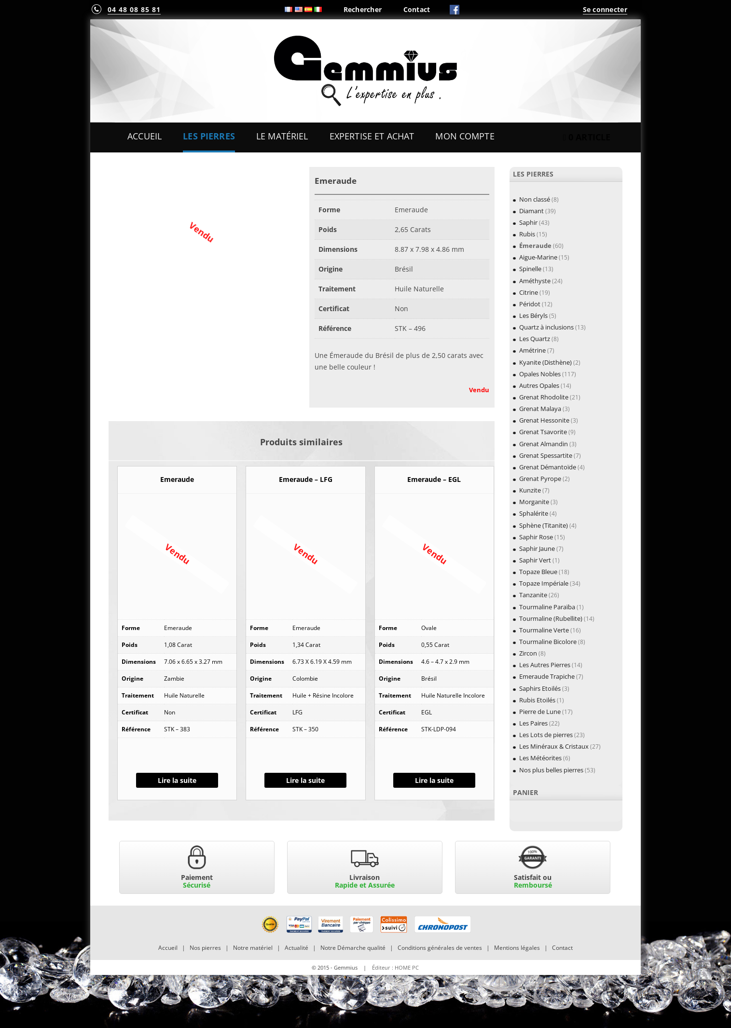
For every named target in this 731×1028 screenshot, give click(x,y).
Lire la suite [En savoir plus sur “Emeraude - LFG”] (305, 780)
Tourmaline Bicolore (548, 641)
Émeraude (535, 245)
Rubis (527, 234)
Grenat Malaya (540, 408)
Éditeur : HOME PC (395, 967)
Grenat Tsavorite (543, 431)
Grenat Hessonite (544, 420)
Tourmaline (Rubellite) (550, 618)
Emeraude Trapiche (547, 676)
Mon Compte (464, 136)
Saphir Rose (536, 537)
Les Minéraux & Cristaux (554, 746)
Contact (416, 9)
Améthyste (535, 280)
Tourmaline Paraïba (547, 607)
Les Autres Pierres (544, 664)
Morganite (534, 501)
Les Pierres (209, 136)
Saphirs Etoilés (540, 688)
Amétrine (532, 350)
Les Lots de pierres (546, 734)
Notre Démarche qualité (353, 948)
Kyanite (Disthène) (545, 362)
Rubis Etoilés (537, 700)
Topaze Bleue (538, 571)
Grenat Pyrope (540, 478)
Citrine (528, 292)
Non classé (534, 199)
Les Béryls (533, 315)
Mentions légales (517, 948)
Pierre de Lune (540, 711)
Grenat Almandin (543, 443)
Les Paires (533, 723)
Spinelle (530, 268)
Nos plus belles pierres (551, 770)
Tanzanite (533, 594)
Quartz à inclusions (546, 327)
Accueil (144, 136)
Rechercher (363, 9)
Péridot (529, 304)
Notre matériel (253, 948)
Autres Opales (539, 385)
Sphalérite (533, 513)
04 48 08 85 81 (134, 9)
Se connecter (605, 9)
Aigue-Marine (538, 257)
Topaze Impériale (543, 583)
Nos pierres (205, 948)
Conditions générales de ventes (440, 948)
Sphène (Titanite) (543, 525)
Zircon (528, 653)
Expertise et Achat (372, 136)
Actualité (296, 948)
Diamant (531, 210)
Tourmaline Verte (544, 630)
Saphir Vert (535, 560)
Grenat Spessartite (545, 455)
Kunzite (530, 490)
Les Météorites (540, 758)
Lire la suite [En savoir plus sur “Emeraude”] (177, 780)
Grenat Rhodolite (543, 397)
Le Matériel (282, 136)
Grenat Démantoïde (547, 467)
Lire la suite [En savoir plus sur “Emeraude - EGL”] (434, 780)
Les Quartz (534, 338)
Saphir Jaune (537, 548)
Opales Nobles (540, 374)
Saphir (528, 222)
